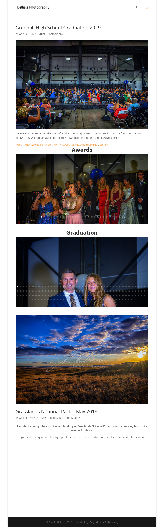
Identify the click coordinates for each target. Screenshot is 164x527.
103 (73, 295)
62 (76, 291)
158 (128, 299)
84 (144, 291)
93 (42, 295)
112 (101, 295)
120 (126, 295)
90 (33, 295)
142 (79, 299)
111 (98, 295)
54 (51, 291)
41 (141, 286)
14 (82, 217)
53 (48, 291)
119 (123, 295)
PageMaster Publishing (103, 522)
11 (72, 217)
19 (97, 217)
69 (98, 291)
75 (116, 291)
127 (32, 299)
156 (122, 299)
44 (20, 291)
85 (17, 295)
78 (126, 291)
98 (57, 295)
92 (39, 295)
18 (94, 217)
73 (110, 291)
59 (67, 291)
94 (45, 295)
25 (116, 217)
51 (42, 291)
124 (138, 295)
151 (106, 299)
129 (38, 299)
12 (75, 217)
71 (104, 291)
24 (113, 217)
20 (100, 217)
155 (119, 299)
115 (110, 295)
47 (29, 291)
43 (17, 291)
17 (91, 217)
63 (79, 291)
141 (75, 299)
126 (144, 295)
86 (20, 295)
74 (113, 291)
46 (26, 291)
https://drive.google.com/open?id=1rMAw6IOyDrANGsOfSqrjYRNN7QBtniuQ (62, 144)
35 (123, 286)
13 (79, 217)
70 (101, 291)
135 (57, 299)
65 (85, 291)
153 (113, 299)
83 (141, 291)
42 (144, 286)
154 (116, 299)
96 (51, 295)
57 (60, 291)
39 (135, 286)
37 (129, 286)
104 (76, 295)
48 (33, 291)
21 (103, 217)
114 (107, 295)
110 (95, 295)
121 (129, 295)
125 (141, 295)
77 (123, 291)
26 (119, 217)
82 (138, 291)
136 (60, 299)
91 (36, 295)
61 (73, 291)
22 (106, 217)
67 (91, 291)
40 (138, 286)
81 (135, 291)
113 (104, 295)
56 (57, 291)
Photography (55, 34)
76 (119, 291)
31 (110, 286)
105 (79, 295)
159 (131, 299)
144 (85, 299)
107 (85, 295)
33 (116, 286)
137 (63, 299)
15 (85, 217)
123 (135, 295)
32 (113, 286)
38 (132, 286)
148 (97, 299)
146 (91, 299)
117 (116, 295)
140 (72, 299)
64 (82, 291)
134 (54, 299)
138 (66, 299)
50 (39, 291)
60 (70, 291)
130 (41, 299)
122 (132, 295)
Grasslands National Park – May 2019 (56, 411)
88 (26, 295)
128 (35, 299)
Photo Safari (56, 417)
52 (45, 291)
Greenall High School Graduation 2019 (58, 27)
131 (44, 299)
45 (23, 291)
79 (129, 291)
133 (51, 299)
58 (64, 291)
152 (110, 299)
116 (113, 295)
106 (82, 295)
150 (103, 299)
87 (23, 295)
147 (94, 299)
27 (122, 217)
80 (132, 291)
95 (48, 295)
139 (69, 299)
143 (82, 299)
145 (88, 299)
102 (70, 295)
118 (119, 295)
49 (36, 291)
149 (100, 299)
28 (101, 286)
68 (95, 291)
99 (60, 295)
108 (88, 295)
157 (125, 299)
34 (119, 286)
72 (107, 291)
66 (88, 291)
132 (48, 299)
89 (29, 295)
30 (107, 286)
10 (69, 217)
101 (67, 295)
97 (54, 295)
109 (91, 295)
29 (104, 286)
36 (126, 286)
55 (54, 291)
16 (88, 217)
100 (64, 295)
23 (110, 217)
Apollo (23, 34)
